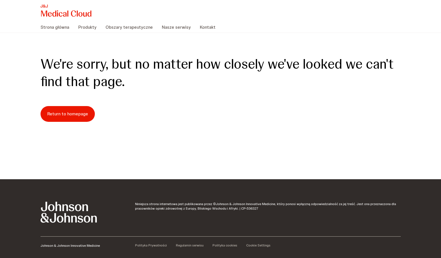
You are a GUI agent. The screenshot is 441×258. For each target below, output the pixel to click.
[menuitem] (57, 27)
